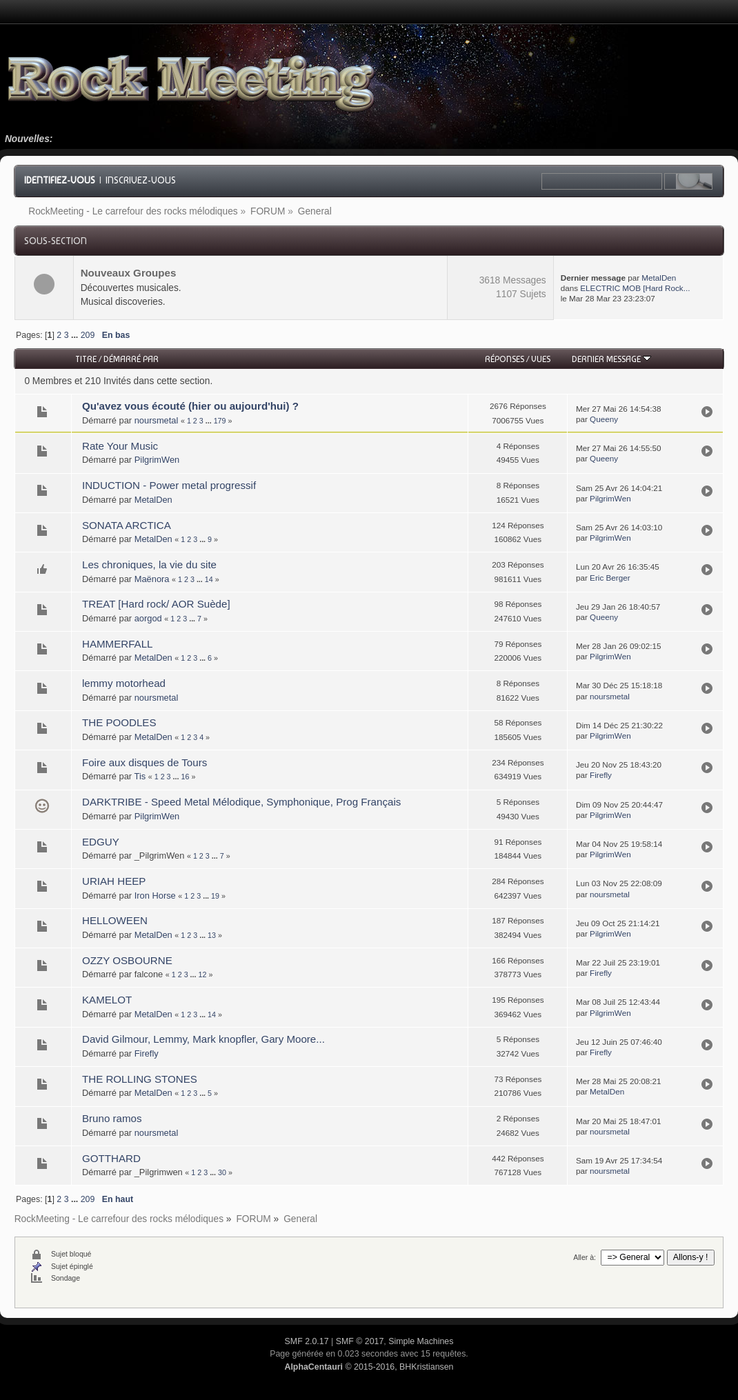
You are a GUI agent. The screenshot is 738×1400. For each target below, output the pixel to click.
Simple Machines (420, 1341)
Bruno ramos (112, 1118)
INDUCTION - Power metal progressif (169, 485)
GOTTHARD (111, 1158)
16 (185, 776)
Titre (86, 359)
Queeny (604, 418)
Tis (140, 776)
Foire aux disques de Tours (144, 762)
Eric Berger (610, 577)
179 (220, 421)
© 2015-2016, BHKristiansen (368, 1367)
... (76, 335)
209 (88, 335)
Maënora (152, 579)
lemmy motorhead (124, 683)
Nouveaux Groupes (129, 273)
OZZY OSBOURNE (127, 960)
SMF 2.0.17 (307, 1341)
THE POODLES (119, 722)
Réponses (504, 359)
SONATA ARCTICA (126, 525)
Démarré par (131, 359)
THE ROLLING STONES (139, 1079)
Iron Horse (155, 895)
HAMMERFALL (117, 644)
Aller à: (584, 1257)
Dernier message (611, 359)
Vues (540, 359)
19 (215, 896)
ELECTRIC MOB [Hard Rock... (635, 287)
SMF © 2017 (360, 1341)
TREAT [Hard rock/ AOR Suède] (156, 604)
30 (222, 1172)
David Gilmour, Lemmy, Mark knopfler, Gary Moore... (203, 1039)
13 (212, 935)
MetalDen (658, 277)
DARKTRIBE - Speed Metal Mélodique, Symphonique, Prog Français (241, 802)
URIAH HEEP (114, 881)
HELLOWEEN (115, 920)
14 (209, 579)
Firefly (601, 774)
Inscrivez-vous (141, 180)
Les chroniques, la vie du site (149, 564)
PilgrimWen (157, 459)
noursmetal (156, 420)
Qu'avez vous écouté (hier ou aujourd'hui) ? (190, 406)
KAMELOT (107, 1000)
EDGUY (100, 842)
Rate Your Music (120, 446)
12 (203, 974)
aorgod (148, 618)
